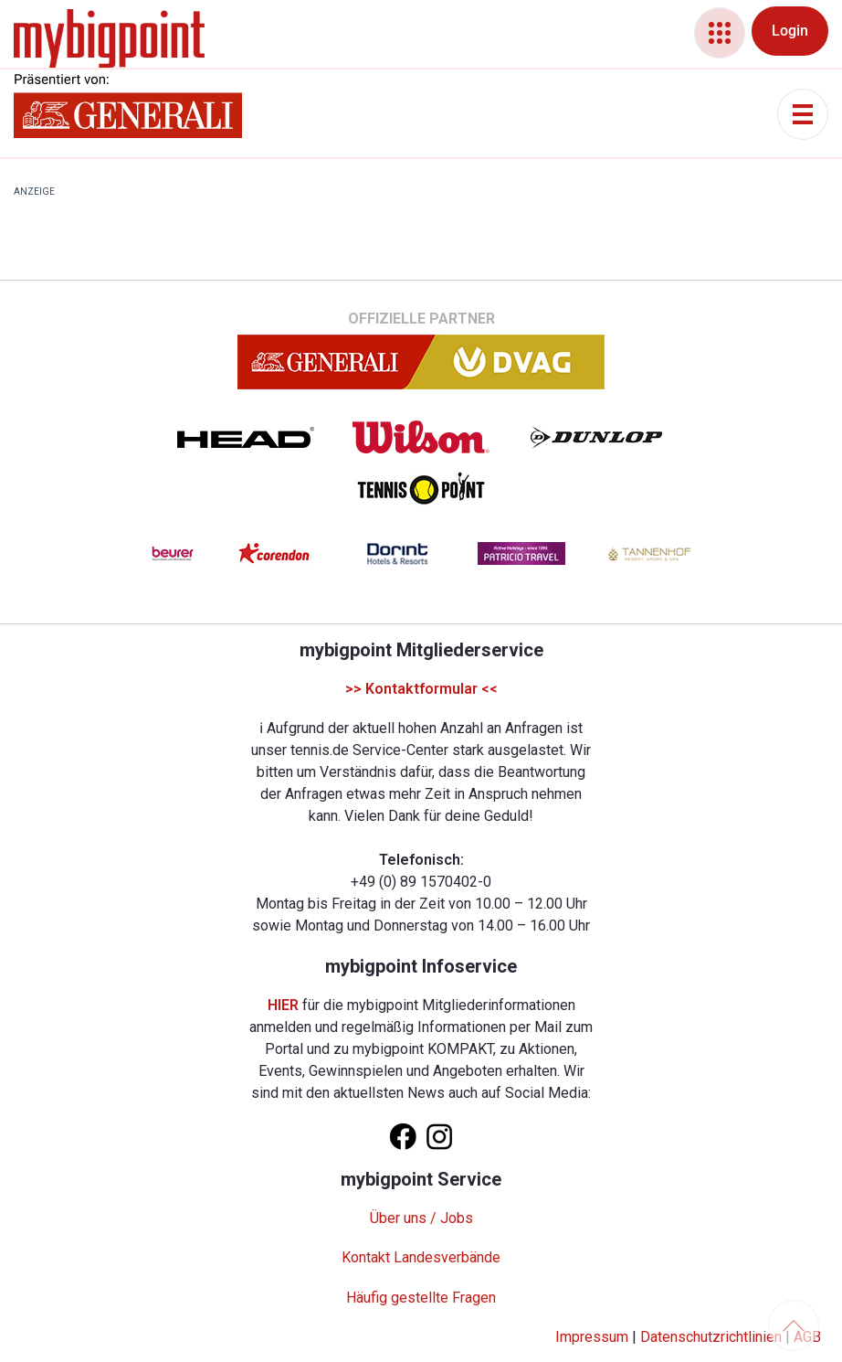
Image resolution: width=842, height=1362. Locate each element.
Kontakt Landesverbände (421, 1257)
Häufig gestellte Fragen (421, 1297)
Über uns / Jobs (421, 1218)
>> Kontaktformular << (421, 688)
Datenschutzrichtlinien (711, 1337)
